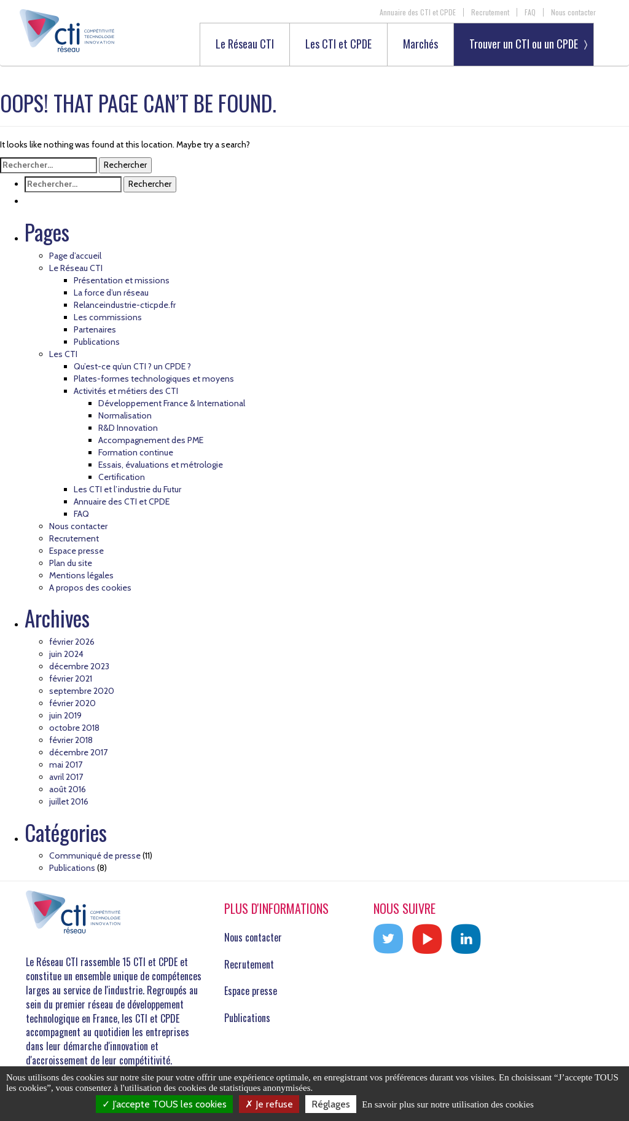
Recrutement (490, 12)
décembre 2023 (79, 666)
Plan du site (70, 562)
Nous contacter (573, 12)
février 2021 (70, 678)
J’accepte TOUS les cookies (164, 1104)
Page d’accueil (75, 255)
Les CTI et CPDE (338, 44)
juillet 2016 (68, 801)
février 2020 (72, 703)
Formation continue (135, 452)
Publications (97, 341)
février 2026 (72, 641)
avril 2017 (66, 776)
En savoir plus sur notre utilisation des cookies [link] (448, 1104)
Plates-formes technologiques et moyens (154, 378)
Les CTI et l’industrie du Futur (127, 489)
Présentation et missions (122, 280)
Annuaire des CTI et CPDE (418, 12)
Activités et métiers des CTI (126, 390)
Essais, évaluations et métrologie (160, 464)
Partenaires (95, 329)
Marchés (420, 44)
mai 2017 (65, 764)
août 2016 (67, 789)
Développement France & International (171, 403)
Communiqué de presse (95, 855)
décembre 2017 (78, 752)
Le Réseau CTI (245, 44)
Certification (121, 476)
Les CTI (63, 354)
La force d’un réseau (111, 292)
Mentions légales (81, 575)
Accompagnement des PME (150, 440)
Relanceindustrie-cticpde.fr (125, 304)
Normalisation (125, 415)
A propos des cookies (90, 587)
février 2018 (71, 739)
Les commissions (108, 317)
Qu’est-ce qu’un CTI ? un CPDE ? (132, 366)
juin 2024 (66, 653)
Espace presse (76, 550)
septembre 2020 (81, 690)
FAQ (530, 12)
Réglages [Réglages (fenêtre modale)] (330, 1104)
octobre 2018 (74, 727)
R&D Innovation (128, 427)
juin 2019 (65, 715)
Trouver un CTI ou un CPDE (523, 44)
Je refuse (269, 1104)
